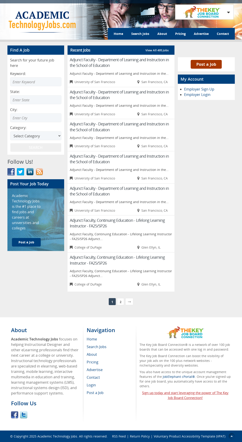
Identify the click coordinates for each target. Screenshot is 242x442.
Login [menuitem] (91, 385)
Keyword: (18, 73)
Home (118, 34)
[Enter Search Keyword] (35, 81)
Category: (18, 127)
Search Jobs (140, 34)
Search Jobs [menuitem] (96, 346)
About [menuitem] (92, 354)
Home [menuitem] (92, 339)
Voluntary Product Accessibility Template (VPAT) (189, 436)
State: (15, 91)
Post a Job (26, 242)
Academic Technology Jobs (57, 436)
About (162, 34)
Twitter (23, 414)
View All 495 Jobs (157, 50)
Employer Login (197, 94)
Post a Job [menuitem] (95, 392)
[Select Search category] (35, 135)
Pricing (180, 34)
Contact (223, 34)
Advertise (201, 34)
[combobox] (35, 99)
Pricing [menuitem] (92, 362)
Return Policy (140, 436)
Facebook (14, 414)
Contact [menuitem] (93, 377)
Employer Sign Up (199, 89)
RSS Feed (119, 436)
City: (13, 109)
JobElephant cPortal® (179, 376)
